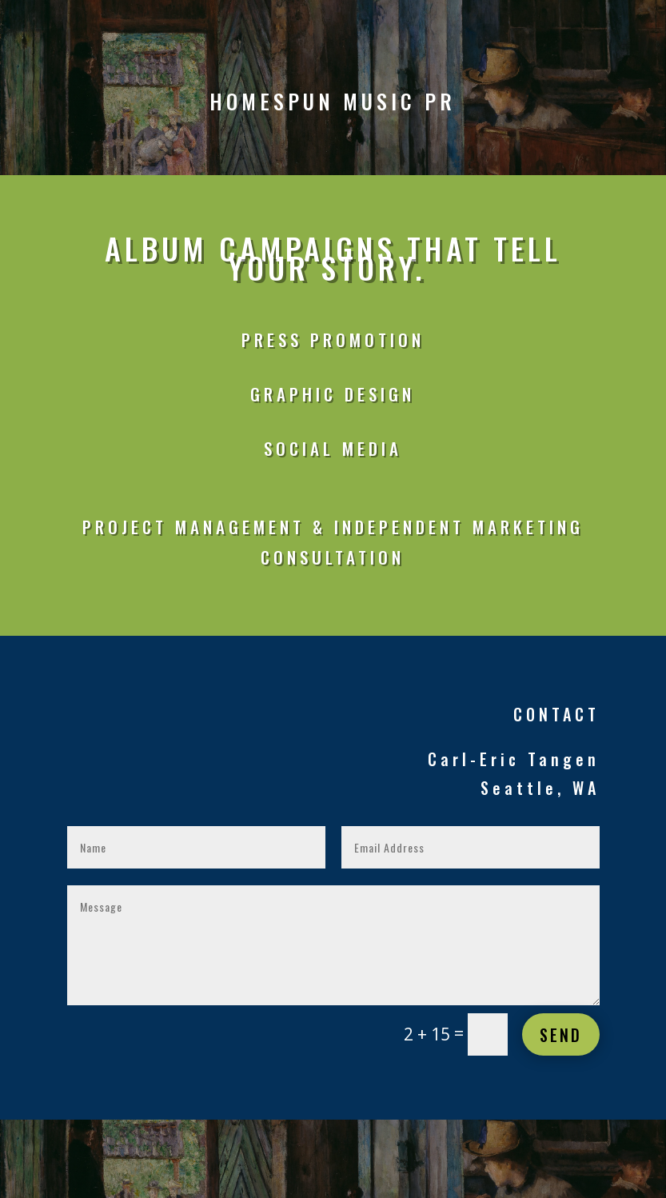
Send (561, 1035)
